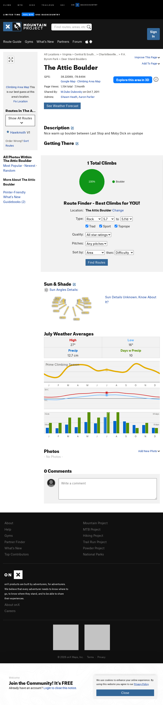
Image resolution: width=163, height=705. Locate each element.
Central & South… (85, 54)
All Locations (51, 54)
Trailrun (48, 4)
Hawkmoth (18, 132)
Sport (105, 226)
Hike (32, 4)
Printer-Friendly (14, 192)
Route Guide (12, 41)
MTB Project (91, 529)
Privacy (101, 656)
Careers (9, 611)
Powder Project (93, 548)
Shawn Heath (69, 96)
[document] (125, 687)
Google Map (68, 81)
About (8, 523)
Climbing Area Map (17, 87)
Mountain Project (95, 523)
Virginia (67, 54)
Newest (29, 165)
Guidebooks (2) (14, 202)
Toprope (122, 226)
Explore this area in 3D (132, 80)
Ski (62, 4)
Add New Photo (149, 451)
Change (118, 210)
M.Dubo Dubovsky (71, 91)
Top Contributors (16, 554)
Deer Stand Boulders (74, 59)
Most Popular (12, 165)
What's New (45, 41)
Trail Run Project (95, 542)
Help (7, 529)
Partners (63, 41)
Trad (91, 226)
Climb (7, 4)
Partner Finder (14, 542)
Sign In (153, 34)
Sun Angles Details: (71, 304)
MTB (20, 4)
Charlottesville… (108, 54)
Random (9, 170)
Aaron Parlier (87, 96)
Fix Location (20, 101)
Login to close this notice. (60, 688)
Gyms (29, 41)
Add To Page (151, 63)
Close (125, 693)
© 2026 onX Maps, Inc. (70, 656)
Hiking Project (93, 535)
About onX (12, 605)
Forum (77, 41)
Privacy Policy (141, 684)
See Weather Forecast (62, 106)
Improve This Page (147, 57)
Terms (90, 656)
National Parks (93, 554)
